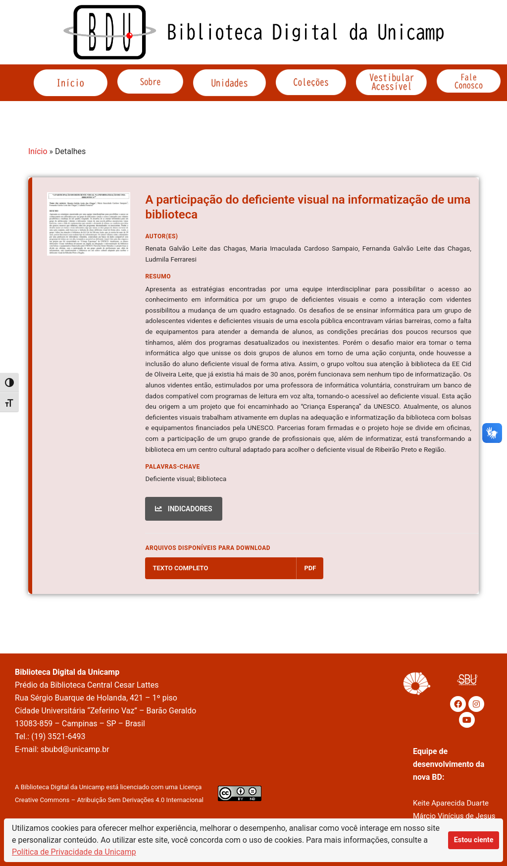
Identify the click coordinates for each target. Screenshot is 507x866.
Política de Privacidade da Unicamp (74, 852)
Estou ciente (474, 840)
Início (38, 151)
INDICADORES (183, 509)
